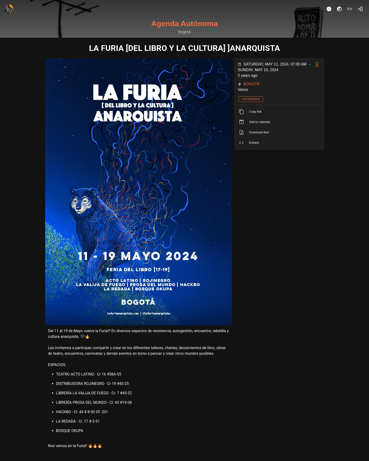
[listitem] (279, 111)
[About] (329, 9)
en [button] (350, 9)
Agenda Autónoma (184, 23)
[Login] (360, 9)
